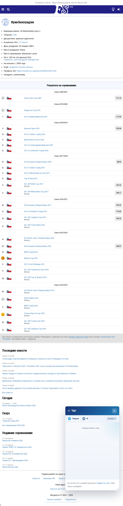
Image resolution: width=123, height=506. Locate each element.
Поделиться (70, 499)
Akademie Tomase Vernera (21, 67)
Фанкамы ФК (49, 478)
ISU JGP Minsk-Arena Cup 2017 (36, 191)
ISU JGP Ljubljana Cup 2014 (35, 329)
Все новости (7, 393)
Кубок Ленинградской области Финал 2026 (69, 3)
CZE (15, 35)
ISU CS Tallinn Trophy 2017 (34, 168)
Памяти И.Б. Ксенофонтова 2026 (14, 454)
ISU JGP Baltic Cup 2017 (33, 184)
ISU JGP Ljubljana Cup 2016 (35, 217)
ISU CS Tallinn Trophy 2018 (34, 134)
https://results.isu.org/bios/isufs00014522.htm (36, 71)
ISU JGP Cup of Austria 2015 (35, 277)
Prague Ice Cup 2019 (32, 110)
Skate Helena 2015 (31, 298)
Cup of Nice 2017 (30, 178)
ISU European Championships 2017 (37, 205)
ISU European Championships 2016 (37, 246)
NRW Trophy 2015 (31, 252)
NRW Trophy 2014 (31, 306)
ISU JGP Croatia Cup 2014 (34, 321)
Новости (36, 478)
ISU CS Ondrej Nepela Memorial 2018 (38, 145)
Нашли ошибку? (54, 499)
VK (85, 418)
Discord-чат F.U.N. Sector (61, 489)
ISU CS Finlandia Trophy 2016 (35, 211)
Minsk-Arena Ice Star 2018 (34, 140)
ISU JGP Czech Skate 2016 (34, 225)
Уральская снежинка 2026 (12, 441)
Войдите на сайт (103, 483)
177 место (23, 42)
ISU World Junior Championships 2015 (39, 290)
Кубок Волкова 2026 (10, 467)
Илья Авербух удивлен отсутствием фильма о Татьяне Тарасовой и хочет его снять (37, 388)
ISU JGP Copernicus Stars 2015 (36, 269)
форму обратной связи (78, 337)
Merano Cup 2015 (31, 258)
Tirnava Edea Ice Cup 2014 (34, 313)
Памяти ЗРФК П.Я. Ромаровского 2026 (17, 447)
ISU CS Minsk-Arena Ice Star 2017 (37, 173)
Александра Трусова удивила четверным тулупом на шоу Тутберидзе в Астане (35, 359)
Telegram (73, 418)
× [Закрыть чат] (114, 411)
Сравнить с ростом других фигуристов (21, 59)
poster (12, 356)
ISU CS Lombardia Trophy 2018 (36, 150)
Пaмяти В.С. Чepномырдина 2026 (15, 460)
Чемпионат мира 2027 (10, 421)
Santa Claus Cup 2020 (32, 98)
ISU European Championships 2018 (37, 162)
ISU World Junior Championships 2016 (39, 238)
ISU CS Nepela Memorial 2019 (35, 117)
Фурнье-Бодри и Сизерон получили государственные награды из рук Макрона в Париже (39, 374)
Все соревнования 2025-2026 (13, 425)
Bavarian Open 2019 (31, 128)
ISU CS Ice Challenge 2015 (34, 264)
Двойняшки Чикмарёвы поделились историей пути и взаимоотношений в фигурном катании (40, 381)
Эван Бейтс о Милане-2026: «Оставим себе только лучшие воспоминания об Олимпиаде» (40, 366)
